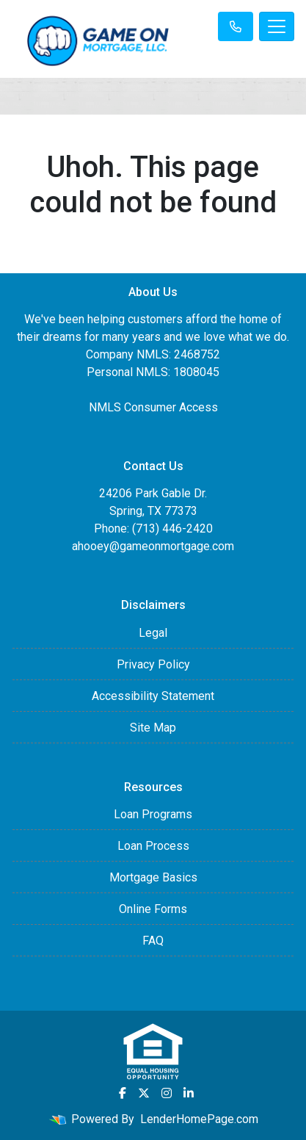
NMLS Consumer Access (153, 407)
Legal (153, 633)
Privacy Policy (153, 664)
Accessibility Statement (153, 696)
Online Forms (153, 909)
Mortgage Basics (153, 877)
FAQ (153, 941)
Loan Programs (153, 814)
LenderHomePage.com (199, 1119)
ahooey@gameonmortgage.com (153, 546)
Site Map (153, 728)
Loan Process (153, 846)
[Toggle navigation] (276, 26)
